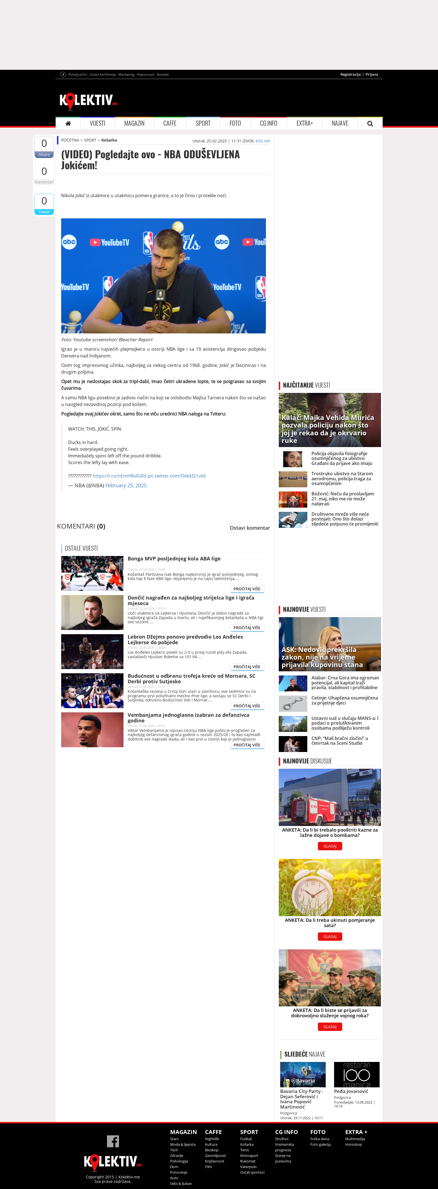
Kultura (211, 1144)
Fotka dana (319, 1138)
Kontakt (163, 74)
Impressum (145, 74)
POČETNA (70, 140)
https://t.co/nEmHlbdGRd (119, 476)
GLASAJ (330, 846)
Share (44, 154)
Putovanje (178, 1172)
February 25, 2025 (126, 485)
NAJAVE (340, 123)
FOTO (235, 123)
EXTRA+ (305, 123)
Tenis (244, 1149)
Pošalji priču (77, 74)
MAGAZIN (134, 123)
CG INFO (268, 123)
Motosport (249, 1155)
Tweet (44, 211)
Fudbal (246, 1138)
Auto (174, 1177)
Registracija (351, 74)
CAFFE (170, 123)
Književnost (214, 1161)
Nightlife (212, 1138)
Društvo (282, 1138)
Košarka (109, 140)
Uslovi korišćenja (103, 74)
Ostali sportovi (252, 1172)
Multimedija (355, 1138)
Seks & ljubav (181, 1183)
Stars (174, 1138)
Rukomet (248, 1161)
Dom (174, 1166)
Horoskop (353, 1144)
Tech (174, 1149)
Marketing (126, 74)
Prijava (372, 74)
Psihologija (179, 1161)
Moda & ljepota (183, 1144)
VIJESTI (97, 123)
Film (208, 1166)
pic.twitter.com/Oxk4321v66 (176, 476)
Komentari (44, 182)
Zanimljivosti (215, 1155)
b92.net (263, 141)
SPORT (203, 123)
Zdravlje (176, 1155)
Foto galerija (320, 1144)
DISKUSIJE (307, 761)
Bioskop (211, 1149)
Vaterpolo (248, 1166)
